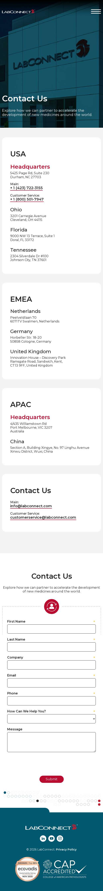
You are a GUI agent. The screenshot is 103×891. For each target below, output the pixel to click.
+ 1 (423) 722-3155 (26, 188)
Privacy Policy (66, 849)
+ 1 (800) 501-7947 (27, 199)
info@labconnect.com (31, 506)
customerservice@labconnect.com (43, 517)
